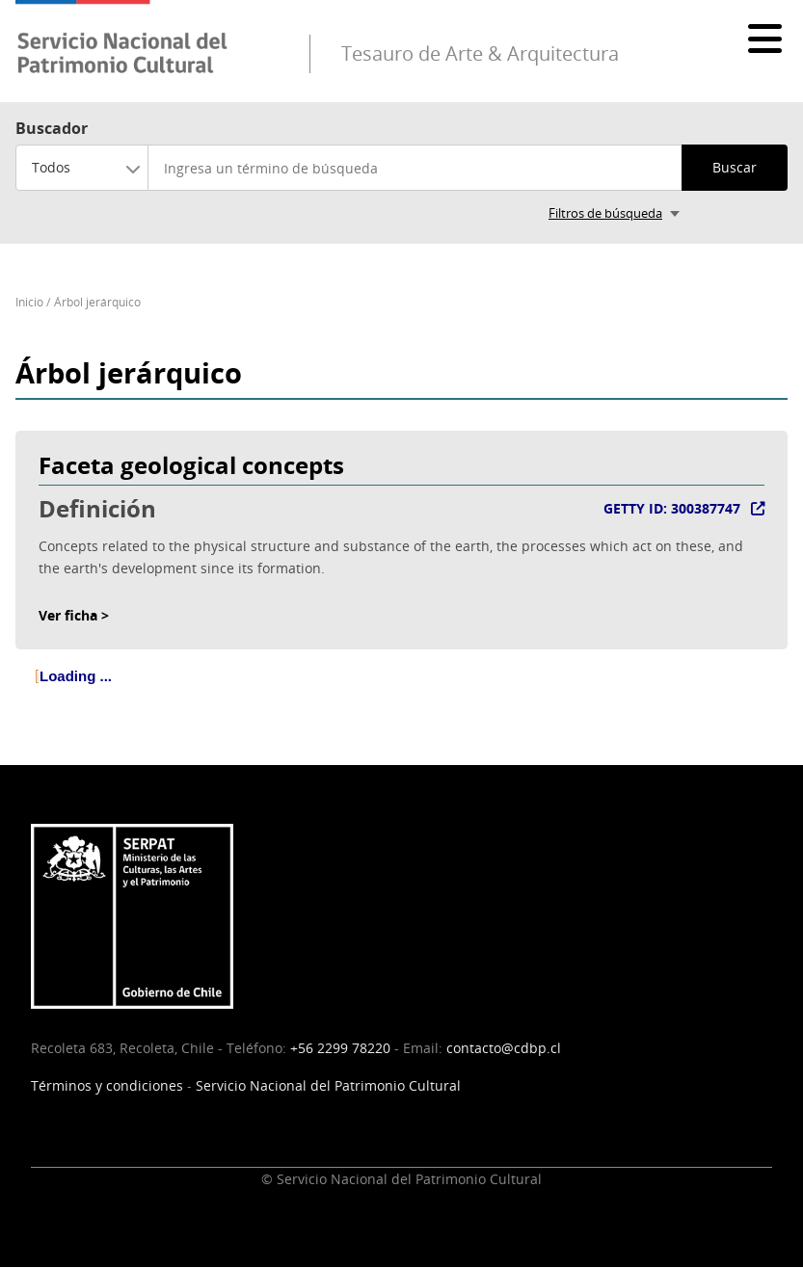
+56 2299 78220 (340, 1048)
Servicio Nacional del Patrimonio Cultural (328, 1085)
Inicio (29, 302)
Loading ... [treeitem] (76, 676)
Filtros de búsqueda (605, 213)
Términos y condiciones (107, 1085)
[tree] (401, 692)
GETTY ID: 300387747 (671, 508)
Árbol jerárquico (97, 302)
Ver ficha (68, 615)
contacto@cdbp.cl (503, 1048)
